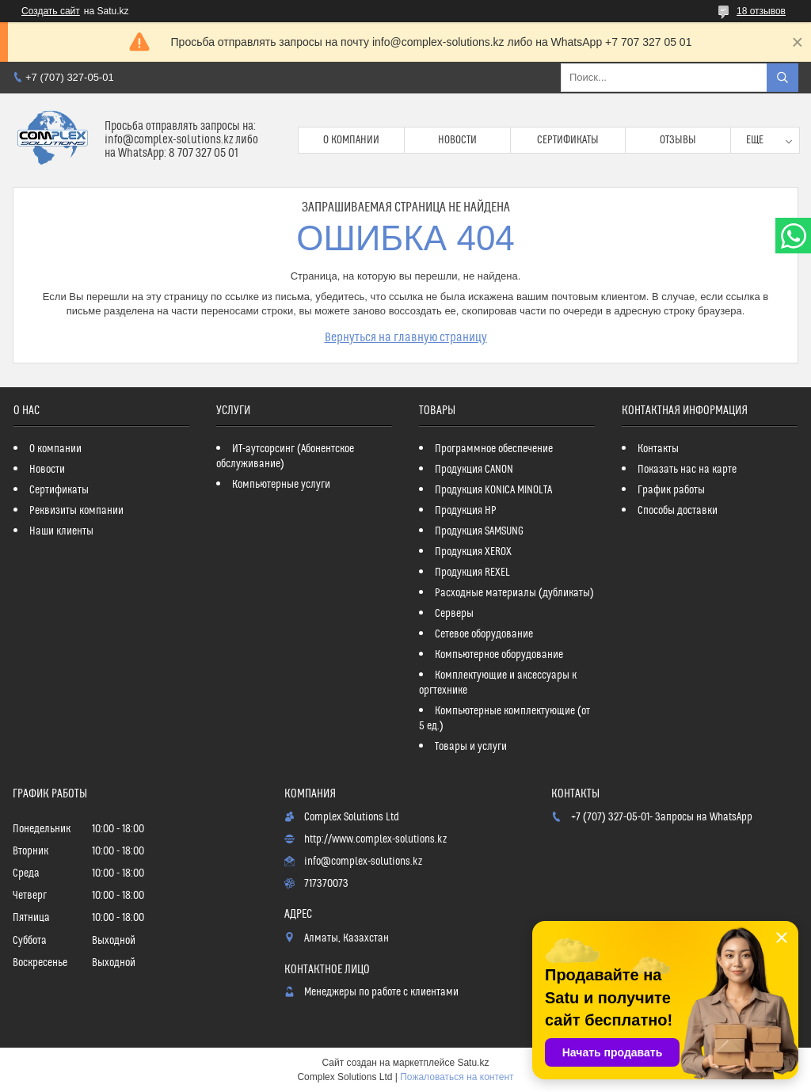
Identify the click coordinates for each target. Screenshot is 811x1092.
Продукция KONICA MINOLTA (493, 490)
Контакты (658, 449)
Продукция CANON (474, 469)
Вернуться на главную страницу (406, 337)
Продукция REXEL (472, 572)
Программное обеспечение (494, 449)
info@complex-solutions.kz (363, 861)
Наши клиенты (61, 531)
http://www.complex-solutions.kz (375, 839)
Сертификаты (568, 140)
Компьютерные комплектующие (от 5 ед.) (504, 718)
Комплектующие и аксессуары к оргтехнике (498, 683)
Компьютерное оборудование (499, 655)
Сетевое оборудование (484, 634)
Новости (457, 140)
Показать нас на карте (687, 469)
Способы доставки (678, 510)
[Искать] (782, 77)
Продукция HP (466, 510)
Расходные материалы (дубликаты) (514, 593)
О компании (351, 140)
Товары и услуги (471, 746)
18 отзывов (761, 11)
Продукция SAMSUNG (479, 531)
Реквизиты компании (76, 510)
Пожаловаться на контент (456, 1076)
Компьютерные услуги (281, 484)
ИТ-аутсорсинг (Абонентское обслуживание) (285, 456)
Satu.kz (473, 1062)
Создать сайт (50, 11)
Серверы (454, 613)
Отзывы (678, 140)
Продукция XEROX (473, 552)
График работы (671, 490)
